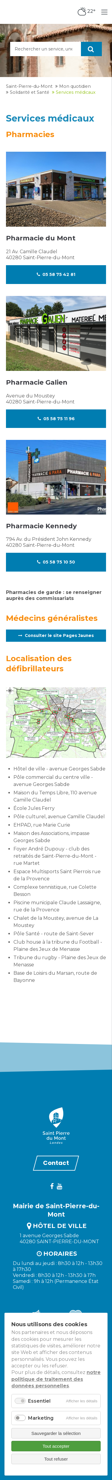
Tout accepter (55, 1446)
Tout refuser (56, 1458)
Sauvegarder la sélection (56, 1433)
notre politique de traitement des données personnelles (56, 1379)
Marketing (40, 1418)
